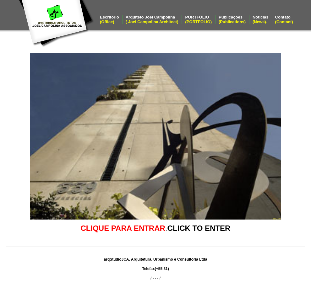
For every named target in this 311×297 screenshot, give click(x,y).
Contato (284, 19)
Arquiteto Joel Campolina (152, 19)
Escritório (109, 19)
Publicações (232, 19)
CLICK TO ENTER (199, 228)
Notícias (261, 19)
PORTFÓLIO (198, 19)
